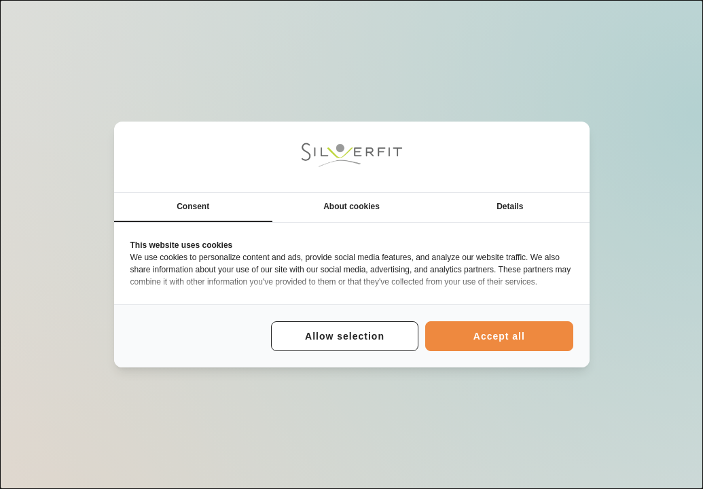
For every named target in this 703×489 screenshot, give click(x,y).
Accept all (499, 336)
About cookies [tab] (351, 206)
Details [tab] (510, 206)
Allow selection (344, 336)
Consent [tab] (193, 206)
